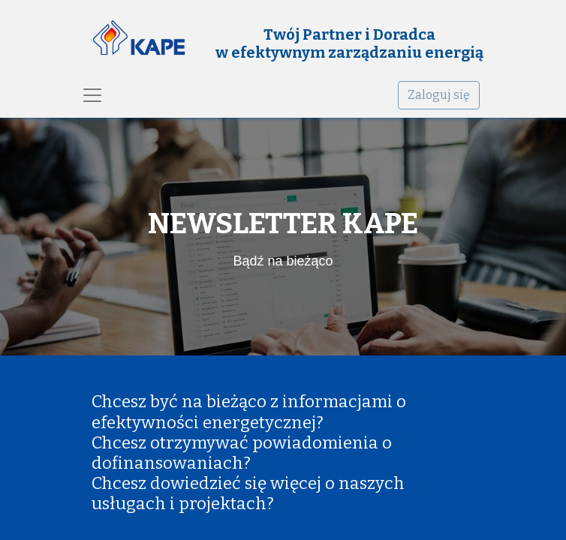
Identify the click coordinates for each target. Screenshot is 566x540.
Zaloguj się (439, 95)
